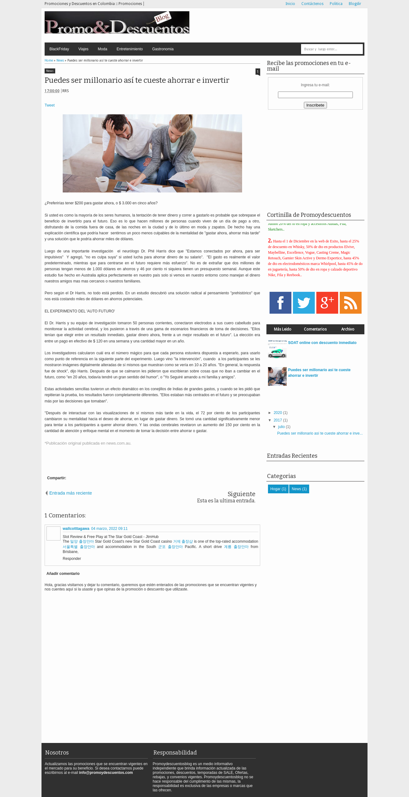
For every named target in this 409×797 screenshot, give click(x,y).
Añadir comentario (63, 573)
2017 (278, 420)
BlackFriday (59, 49)
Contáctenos (312, 4)
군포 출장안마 (170, 547)
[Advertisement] (288, 25)
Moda (102, 49)
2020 (278, 413)
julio (281, 427)
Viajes (83, 49)
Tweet (50, 105)
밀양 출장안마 (82, 541)
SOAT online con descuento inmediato (322, 343)
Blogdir (355, 4)
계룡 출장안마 (236, 547)
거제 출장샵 (183, 541)
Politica (336, 4)
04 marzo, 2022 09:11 (109, 528)
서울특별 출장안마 (79, 547)
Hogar (275, 489)
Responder (72, 558)
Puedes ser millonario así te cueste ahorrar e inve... (320, 433)
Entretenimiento (130, 49)
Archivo (347, 329)
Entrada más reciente (70, 493)
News (50, 70)
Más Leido (282, 329)
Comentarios (315, 329)
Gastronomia (163, 49)
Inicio (290, 4)
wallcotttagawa (76, 528)
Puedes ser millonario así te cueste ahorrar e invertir (137, 80)
